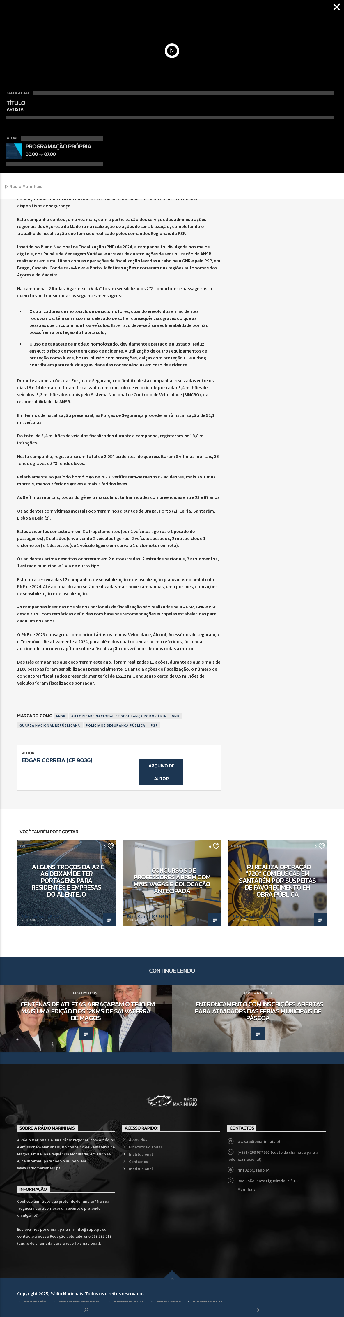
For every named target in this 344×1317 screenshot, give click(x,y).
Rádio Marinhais (23, 186)
